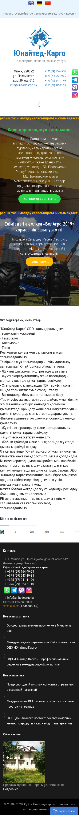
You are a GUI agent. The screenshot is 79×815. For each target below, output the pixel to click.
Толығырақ (39, 261)
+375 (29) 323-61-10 (55, 85)
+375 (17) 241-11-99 (55, 80)
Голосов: (28, 606)
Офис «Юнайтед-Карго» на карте (25, 567)
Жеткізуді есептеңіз (39, 198)
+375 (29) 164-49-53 (55, 71)
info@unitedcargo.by (23, 85)
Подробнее (10, 789)
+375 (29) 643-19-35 (55, 75)
